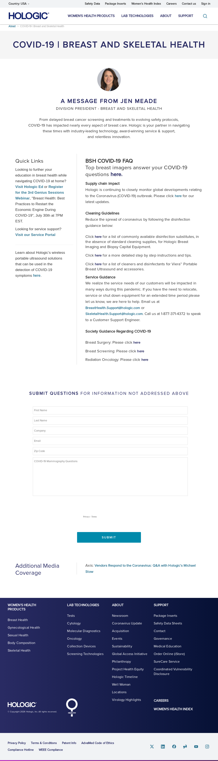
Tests (71, 619)
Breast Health (18, 623)
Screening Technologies (85, 657)
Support (185, 16)
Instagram (207, 746)
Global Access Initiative (129, 657)
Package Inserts (115, 4)
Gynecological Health (24, 631)
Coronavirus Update (127, 626)
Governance (163, 642)
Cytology (74, 626)
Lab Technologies (137, 16)
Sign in (205, 4)
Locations (119, 695)
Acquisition (120, 634)
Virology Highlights (126, 703)
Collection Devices (81, 649)
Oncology (74, 642)
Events (117, 642)
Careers (171, 4)
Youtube (197, 746)
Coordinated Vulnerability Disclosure (173, 674)
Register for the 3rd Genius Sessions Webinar (39, 195)
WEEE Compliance (51, 749)
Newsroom (120, 619)
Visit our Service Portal (35, 237)
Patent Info (69, 743)
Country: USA (19, 4)
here (178, 198)
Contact (160, 634)
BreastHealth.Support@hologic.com (115, 310)
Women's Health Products (91, 16)
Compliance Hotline (21, 749)
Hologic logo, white (29, 706)
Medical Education (168, 649)
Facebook (177, 746)
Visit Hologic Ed (29, 189)
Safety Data (92, 4)
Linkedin (166, 746)
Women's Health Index (146, 4)
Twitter (156, 746)
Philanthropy (121, 665)
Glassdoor (187, 746)
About (166, 16)
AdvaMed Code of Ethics (97, 743)
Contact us (189, 4)
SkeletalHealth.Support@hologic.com (116, 315)
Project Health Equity (128, 672)
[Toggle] (206, 16)
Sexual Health (18, 638)
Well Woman (121, 688)
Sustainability (122, 649)
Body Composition (22, 646)
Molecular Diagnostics (83, 634)
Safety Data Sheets (168, 626)
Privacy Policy (17, 743)
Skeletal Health (19, 654)
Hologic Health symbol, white (71, 707)
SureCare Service (167, 665)
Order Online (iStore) (169, 657)
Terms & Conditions (44, 743)
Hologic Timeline (125, 680)
